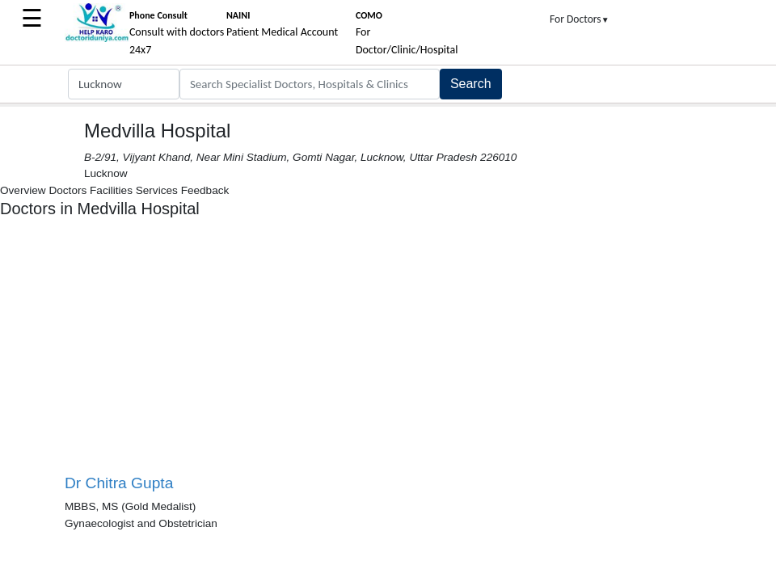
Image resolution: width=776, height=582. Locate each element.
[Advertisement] (226, 352)
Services (157, 190)
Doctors (67, 190)
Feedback (205, 190)
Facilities (111, 190)
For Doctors (579, 19)
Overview (23, 190)
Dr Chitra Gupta (119, 482)
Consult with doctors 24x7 (176, 33)
